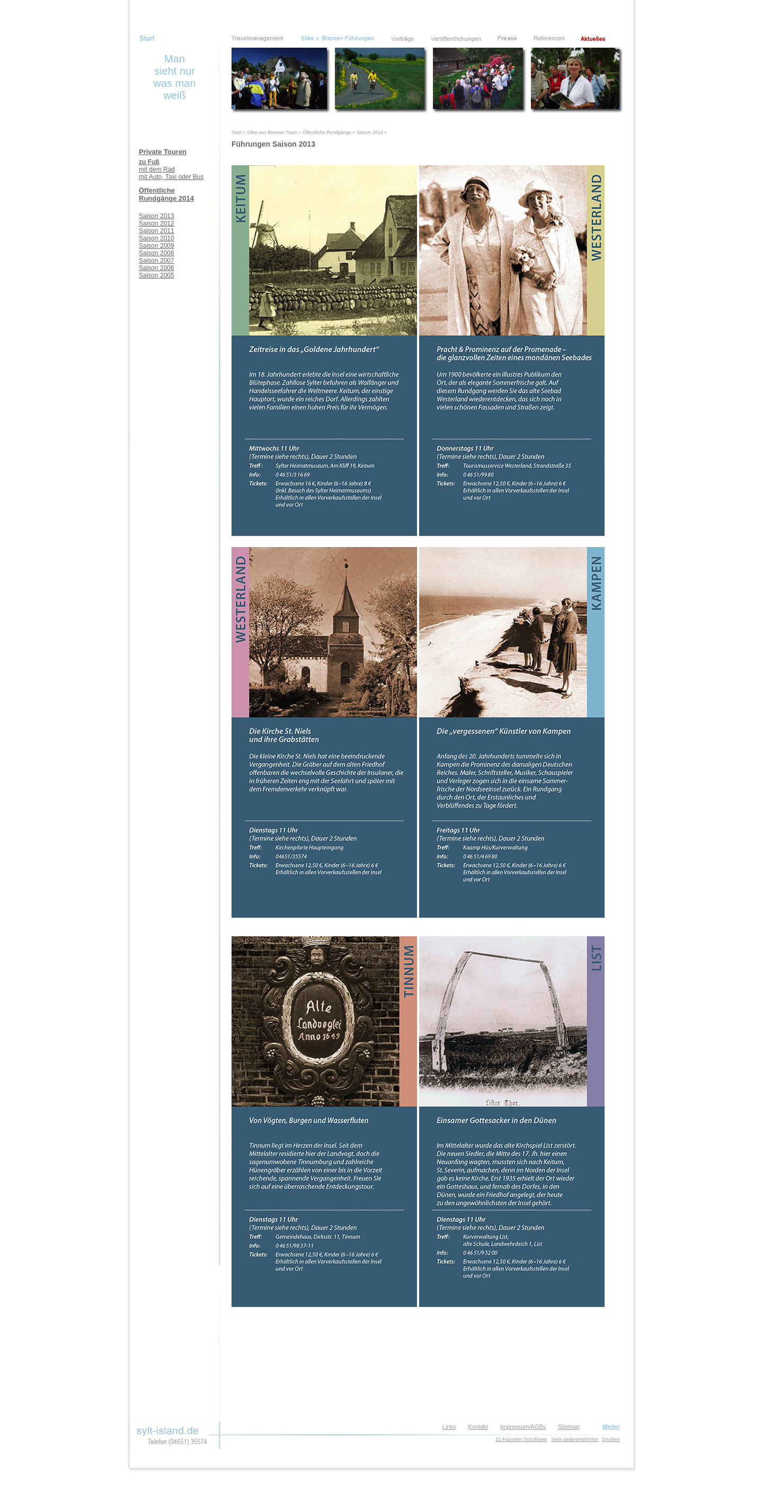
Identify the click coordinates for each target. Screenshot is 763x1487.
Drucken (611, 1439)
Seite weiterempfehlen (574, 1439)
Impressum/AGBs (523, 1426)
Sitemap (568, 1426)
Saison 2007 (156, 260)
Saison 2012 (156, 223)
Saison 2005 (156, 275)
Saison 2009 (156, 245)
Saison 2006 (156, 268)
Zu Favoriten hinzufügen (521, 1439)
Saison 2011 (156, 231)
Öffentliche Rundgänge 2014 (166, 194)
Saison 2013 (156, 216)
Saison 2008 (156, 253)
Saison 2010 (156, 238)
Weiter (611, 1426)
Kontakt (478, 1426)
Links (449, 1426)
